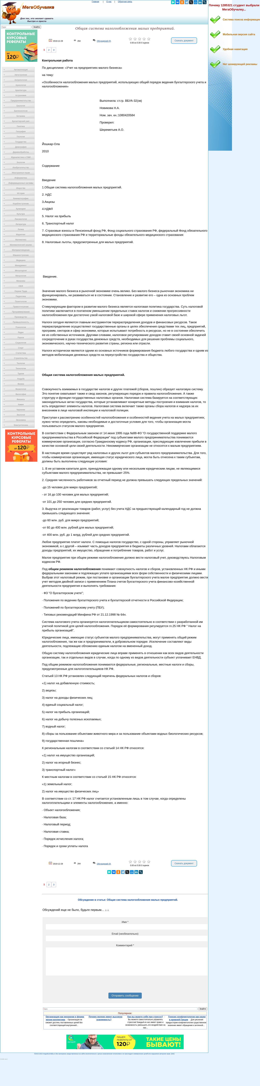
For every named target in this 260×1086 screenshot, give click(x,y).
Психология (21, 327)
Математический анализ (21, 245)
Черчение (20, 410)
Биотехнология (20, 111)
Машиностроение (21, 255)
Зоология (21, 162)
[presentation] (70, 985)
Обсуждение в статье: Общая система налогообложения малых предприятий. (128, 899)
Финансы (21, 399)
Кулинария (21, 209)
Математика (20, 240)
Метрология (20, 276)
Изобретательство (21, 167)
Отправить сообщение (125, 995)
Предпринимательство (21, 100)
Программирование (20, 312)
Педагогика (21, 296)
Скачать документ (184, 40)
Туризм (21, 374)
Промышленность (21, 322)
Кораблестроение (21, 204)
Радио (21, 332)
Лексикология (21, 219)
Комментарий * (125, 945)
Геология (21, 137)
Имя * (125, 922)
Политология (21, 301)
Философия (20, 394)
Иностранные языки (21, 173)
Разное (21, 337)
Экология (21, 415)
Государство (20, 142)
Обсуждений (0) (104, 41)
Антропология (20, 80)
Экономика (21, 420)
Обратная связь (125, 1)
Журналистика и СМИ (20, 157)
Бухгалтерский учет (20, 121)
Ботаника (21, 116)
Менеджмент (21, 265)
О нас (108, 1)
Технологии (21, 368)
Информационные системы (20, 183)
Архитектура (20, 90)
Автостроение (20, 75)
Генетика (21, 126)
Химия (21, 404)
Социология (20, 343)
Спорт (21, 348)
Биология (21, 106)
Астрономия (20, 95)
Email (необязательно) (125, 933)
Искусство (20, 188)
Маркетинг (20, 234)
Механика (20, 281)
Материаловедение (21, 250)
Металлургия (21, 270)
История (21, 193)
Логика (21, 229)
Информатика (20, 178)
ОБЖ (21, 286)
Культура (21, 214)
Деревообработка (21, 152)
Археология (21, 85)
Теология (21, 363)
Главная (95, 1)
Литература (21, 224)
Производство (20, 317)
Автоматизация (21, 70)
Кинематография (21, 198)
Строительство (21, 358)
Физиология (20, 389)
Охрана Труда (20, 291)
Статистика (21, 353)
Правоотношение (21, 307)
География (21, 131)
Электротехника (21, 425)
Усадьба (20, 379)
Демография (21, 147)
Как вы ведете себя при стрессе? (145, 1016)
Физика (21, 384)
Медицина (20, 260)
